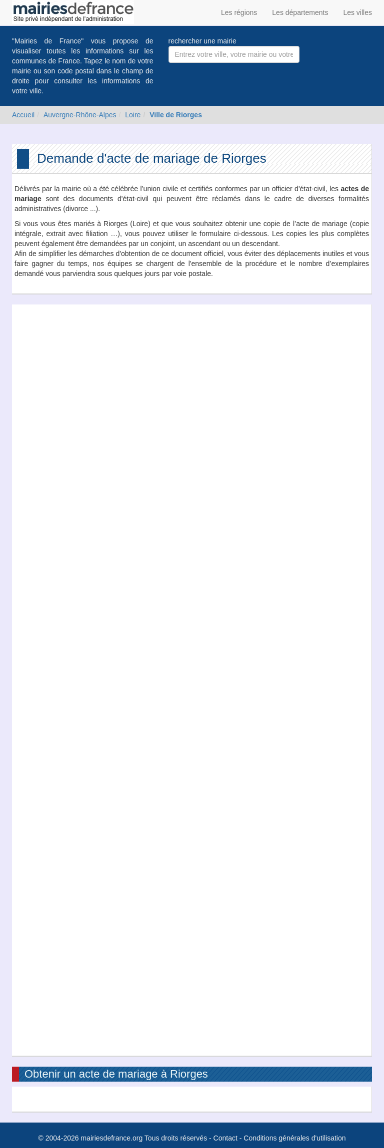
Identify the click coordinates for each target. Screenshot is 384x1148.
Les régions (239, 12)
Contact (226, 1138)
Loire (132, 115)
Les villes (357, 12)
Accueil (23, 115)
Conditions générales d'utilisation (295, 1138)
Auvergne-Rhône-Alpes (80, 115)
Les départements (300, 12)
